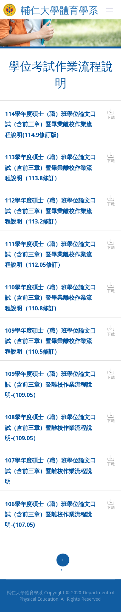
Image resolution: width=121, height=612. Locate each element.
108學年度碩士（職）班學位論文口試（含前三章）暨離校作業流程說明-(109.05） (50, 427)
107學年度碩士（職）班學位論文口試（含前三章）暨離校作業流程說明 (50, 470)
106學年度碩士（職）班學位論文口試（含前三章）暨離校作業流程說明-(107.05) (50, 514)
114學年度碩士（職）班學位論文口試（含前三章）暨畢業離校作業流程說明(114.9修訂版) (50, 124)
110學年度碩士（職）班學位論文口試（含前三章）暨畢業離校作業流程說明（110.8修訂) (50, 297)
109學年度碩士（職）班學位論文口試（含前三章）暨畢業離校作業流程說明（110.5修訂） (50, 341)
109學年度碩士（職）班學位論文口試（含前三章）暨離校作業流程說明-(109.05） (50, 384)
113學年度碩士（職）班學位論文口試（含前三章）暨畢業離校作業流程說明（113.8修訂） (50, 167)
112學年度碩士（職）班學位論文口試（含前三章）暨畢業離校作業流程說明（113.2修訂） (50, 210)
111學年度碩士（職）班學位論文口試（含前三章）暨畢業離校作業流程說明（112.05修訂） (50, 254)
